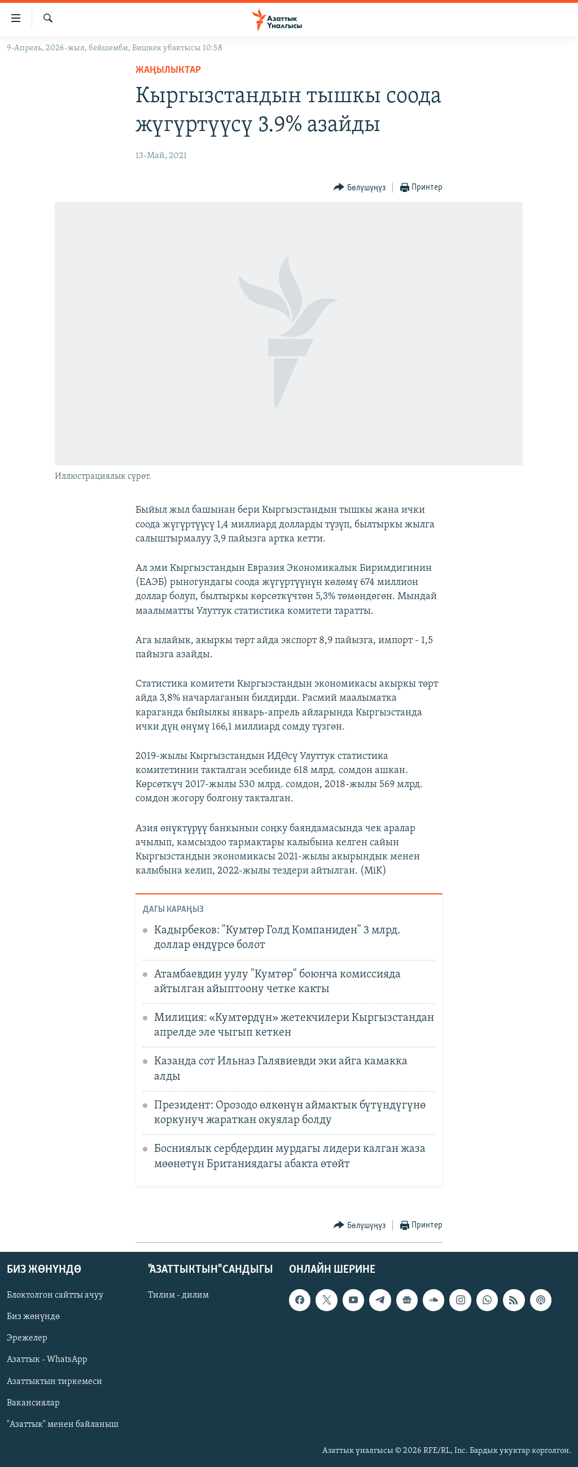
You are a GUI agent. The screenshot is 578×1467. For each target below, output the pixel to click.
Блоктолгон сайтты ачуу (55, 1295)
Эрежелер (27, 1338)
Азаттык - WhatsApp (47, 1360)
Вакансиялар (33, 1403)
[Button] (360, 187)
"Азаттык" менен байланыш (63, 1424)
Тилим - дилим (178, 1295)
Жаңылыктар (168, 70)
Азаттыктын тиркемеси (54, 1381)
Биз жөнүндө (33, 1317)
